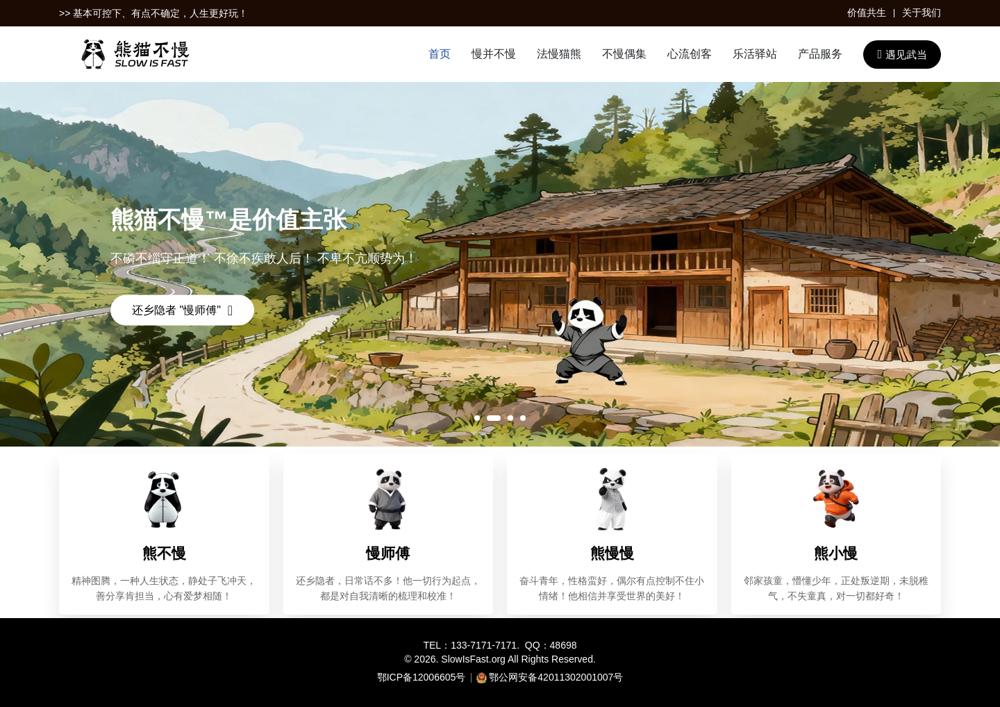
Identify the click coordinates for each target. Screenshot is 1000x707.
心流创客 (689, 54)
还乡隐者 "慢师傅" (182, 310)
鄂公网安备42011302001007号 (556, 677)
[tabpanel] (500, 264)
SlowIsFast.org (473, 659)
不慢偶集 (624, 54)
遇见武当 (902, 54)
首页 (439, 54)
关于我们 (921, 12)
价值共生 (866, 12)
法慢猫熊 (559, 54)
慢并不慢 (494, 54)
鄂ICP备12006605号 (421, 677)
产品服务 (820, 54)
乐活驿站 (755, 54)
